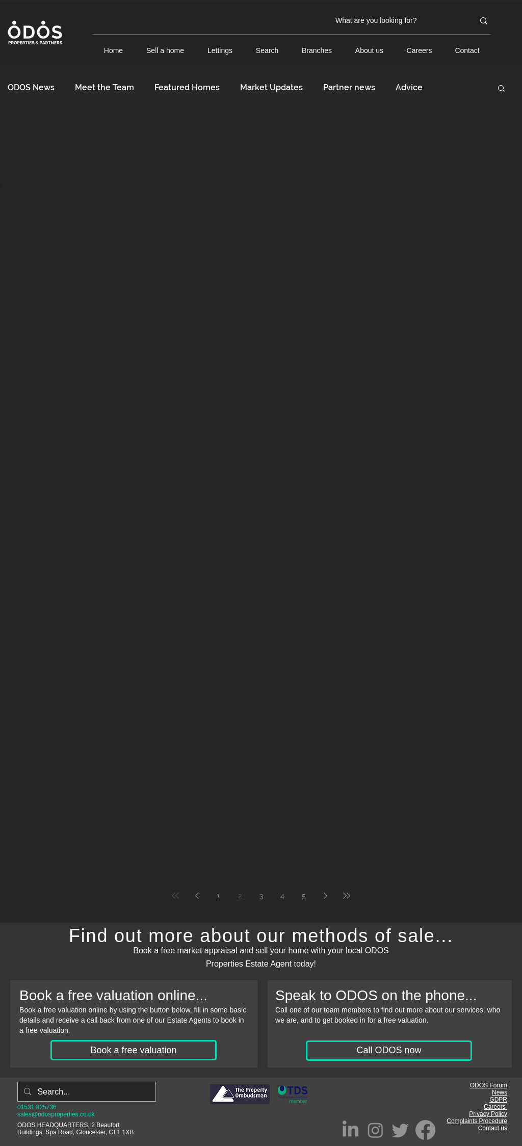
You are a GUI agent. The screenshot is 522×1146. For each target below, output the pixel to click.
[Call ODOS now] (389, 1050)
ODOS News (31, 87)
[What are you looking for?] (397, 21)
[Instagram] (375, 1130)
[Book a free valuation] (133, 1050)
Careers (495, 1106)
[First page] (175, 896)
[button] (501, 89)
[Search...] (85, 1092)
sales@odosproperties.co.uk (56, 1114)
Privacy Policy (488, 1113)
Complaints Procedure (477, 1121)
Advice (409, 87)
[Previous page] (197, 896)
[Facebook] (425, 1130)
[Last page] (346, 896)
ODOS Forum (488, 1085)
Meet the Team (104, 87)
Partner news (349, 87)
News (499, 1092)
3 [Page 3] (261, 896)
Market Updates (271, 87)
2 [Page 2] (240, 896)
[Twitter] (400, 1130)
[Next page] (325, 896)
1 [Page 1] (218, 896)
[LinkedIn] (350, 1130)
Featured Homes (187, 87)
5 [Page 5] (304, 896)
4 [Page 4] (282, 896)
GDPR (498, 1099)
